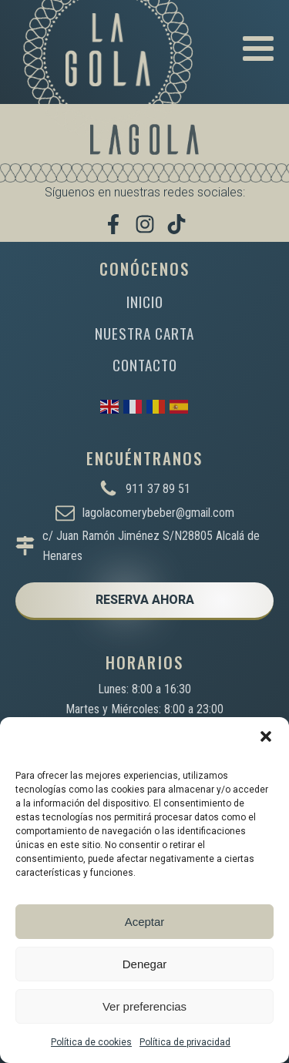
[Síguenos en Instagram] (145, 224)
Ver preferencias (144, 1006)
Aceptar (145, 921)
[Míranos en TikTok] (176, 224)
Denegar (145, 964)
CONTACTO (145, 365)
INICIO (144, 301)
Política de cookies (91, 1042)
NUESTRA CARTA (144, 333)
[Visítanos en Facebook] (113, 224)
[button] (266, 736)
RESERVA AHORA (145, 599)
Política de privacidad (184, 1042)
